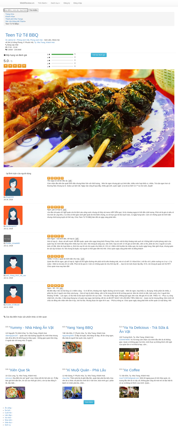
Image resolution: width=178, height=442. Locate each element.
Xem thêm (89, 402)
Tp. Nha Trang (39, 42)
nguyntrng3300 (68, 336)
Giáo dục (8, 422)
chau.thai (65, 378)
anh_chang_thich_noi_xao (16, 275)
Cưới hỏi (8, 413)
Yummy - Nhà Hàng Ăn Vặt (32, 328)
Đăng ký (67, 3)
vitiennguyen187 (11, 336)
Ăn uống (8, 408)
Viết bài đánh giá (98, 55)
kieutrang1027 (11, 226)
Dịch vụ (8, 425)
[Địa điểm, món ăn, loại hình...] (16, 10)
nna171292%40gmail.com (129, 378)
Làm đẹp (8, 415)
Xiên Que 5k (20, 370)
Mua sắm (8, 420)
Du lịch (7, 410)
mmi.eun (8, 378)
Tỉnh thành (42, 3)
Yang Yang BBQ (80, 328)
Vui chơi (8, 418)
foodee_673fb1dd (12, 305)
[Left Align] (6, 66)
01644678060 (124, 340)
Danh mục (55, 3)
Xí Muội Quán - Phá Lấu (86, 370)
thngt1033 (10, 197)
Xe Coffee (132, 370)
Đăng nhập (78, 3)
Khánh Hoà (50, 42)
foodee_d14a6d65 (13, 243)
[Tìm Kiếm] (33, 10)
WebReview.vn (27, 3)
